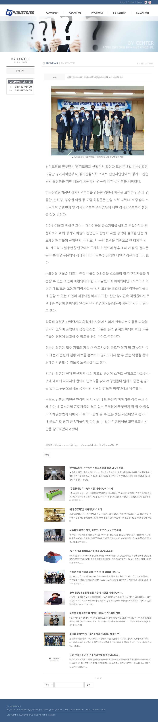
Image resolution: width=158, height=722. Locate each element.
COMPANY (52, 12)
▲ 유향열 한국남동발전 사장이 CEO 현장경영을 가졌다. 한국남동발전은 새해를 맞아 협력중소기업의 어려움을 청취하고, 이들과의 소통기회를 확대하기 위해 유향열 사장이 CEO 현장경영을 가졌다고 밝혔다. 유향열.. (110, 476)
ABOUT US (75, 12)
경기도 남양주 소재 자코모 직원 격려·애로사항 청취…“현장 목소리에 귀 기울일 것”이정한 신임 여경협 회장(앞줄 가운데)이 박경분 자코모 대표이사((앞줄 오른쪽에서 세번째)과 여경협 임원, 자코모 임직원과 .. (110, 580)
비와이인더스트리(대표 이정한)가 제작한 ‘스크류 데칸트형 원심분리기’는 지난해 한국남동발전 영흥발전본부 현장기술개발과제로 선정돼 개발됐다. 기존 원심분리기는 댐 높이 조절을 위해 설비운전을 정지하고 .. (110, 559)
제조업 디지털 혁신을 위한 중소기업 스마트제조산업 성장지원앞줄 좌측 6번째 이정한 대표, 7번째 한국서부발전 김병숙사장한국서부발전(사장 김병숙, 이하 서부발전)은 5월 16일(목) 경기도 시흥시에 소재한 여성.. (110, 538)
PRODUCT (97, 12)
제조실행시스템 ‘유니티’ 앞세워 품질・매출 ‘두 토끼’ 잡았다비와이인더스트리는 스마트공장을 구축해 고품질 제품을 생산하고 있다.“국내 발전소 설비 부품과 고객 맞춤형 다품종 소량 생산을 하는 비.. (110, 517)
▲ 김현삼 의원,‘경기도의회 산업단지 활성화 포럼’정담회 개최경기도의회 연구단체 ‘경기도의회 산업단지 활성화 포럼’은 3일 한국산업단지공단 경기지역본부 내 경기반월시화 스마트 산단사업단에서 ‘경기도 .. (110, 642)
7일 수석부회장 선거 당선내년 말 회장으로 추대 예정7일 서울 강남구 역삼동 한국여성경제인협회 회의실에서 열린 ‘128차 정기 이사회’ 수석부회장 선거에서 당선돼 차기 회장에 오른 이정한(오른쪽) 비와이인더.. (110, 621)
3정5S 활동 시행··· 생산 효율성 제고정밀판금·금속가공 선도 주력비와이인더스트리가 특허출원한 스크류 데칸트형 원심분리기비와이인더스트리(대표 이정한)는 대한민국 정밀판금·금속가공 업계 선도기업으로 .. (110, 497)
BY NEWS (20, 71)
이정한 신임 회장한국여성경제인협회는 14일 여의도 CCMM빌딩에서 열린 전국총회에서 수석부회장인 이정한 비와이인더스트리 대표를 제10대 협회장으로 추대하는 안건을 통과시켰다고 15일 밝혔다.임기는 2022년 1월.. (110, 600)
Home (122, 2)
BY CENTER (119, 12)
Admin (139, 2)
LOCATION (142, 12)
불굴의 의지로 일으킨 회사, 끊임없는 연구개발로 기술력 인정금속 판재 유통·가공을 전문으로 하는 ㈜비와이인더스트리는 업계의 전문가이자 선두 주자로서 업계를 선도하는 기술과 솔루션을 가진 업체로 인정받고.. (109, 663)
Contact (131, 2)
